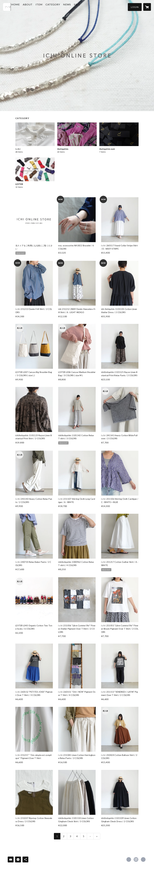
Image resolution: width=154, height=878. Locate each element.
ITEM (47, 6)
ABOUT (36, 6)
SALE (86, 6)
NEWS (76, 6)
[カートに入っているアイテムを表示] (147, 7)
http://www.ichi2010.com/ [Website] (143, 859)
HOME (24, 6)
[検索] (7, 7)
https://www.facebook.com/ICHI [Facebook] (128, 859)
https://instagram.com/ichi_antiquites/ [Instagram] (136, 859)
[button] (135, 7)
